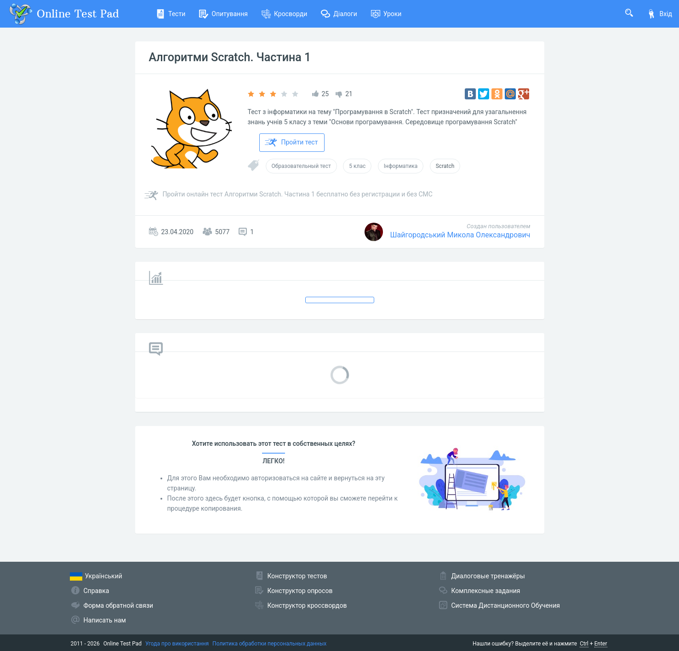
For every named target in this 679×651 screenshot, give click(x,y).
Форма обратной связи (119, 605)
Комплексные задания (485, 590)
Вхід (659, 13)
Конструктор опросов (300, 590)
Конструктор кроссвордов (307, 605)
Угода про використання (177, 643)
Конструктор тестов (297, 576)
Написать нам (105, 620)
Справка (96, 590)
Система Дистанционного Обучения (505, 605)
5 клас (357, 166)
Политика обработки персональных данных (269, 643)
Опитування (223, 13)
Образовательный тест (301, 166)
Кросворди (284, 13)
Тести (170, 13)
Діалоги (339, 13)
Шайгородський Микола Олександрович (460, 234)
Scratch (445, 166)
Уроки (386, 13)
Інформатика (401, 166)
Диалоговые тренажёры (488, 576)
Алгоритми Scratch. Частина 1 (230, 57)
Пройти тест (291, 143)
